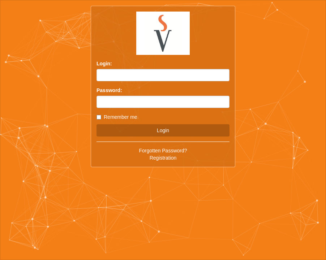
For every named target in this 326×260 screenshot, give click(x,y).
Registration (163, 158)
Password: (109, 90)
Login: (104, 63)
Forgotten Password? (163, 150)
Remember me (116, 117)
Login (163, 130)
